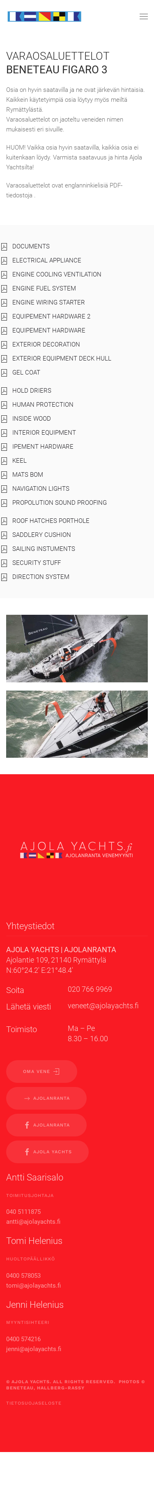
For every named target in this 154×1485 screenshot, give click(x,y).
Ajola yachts (47, 1152)
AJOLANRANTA (46, 1098)
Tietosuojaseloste (34, 1403)
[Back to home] (44, 16)
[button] (144, 16)
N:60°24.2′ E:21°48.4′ (39, 970)
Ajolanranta (46, 1125)
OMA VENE (41, 1072)
